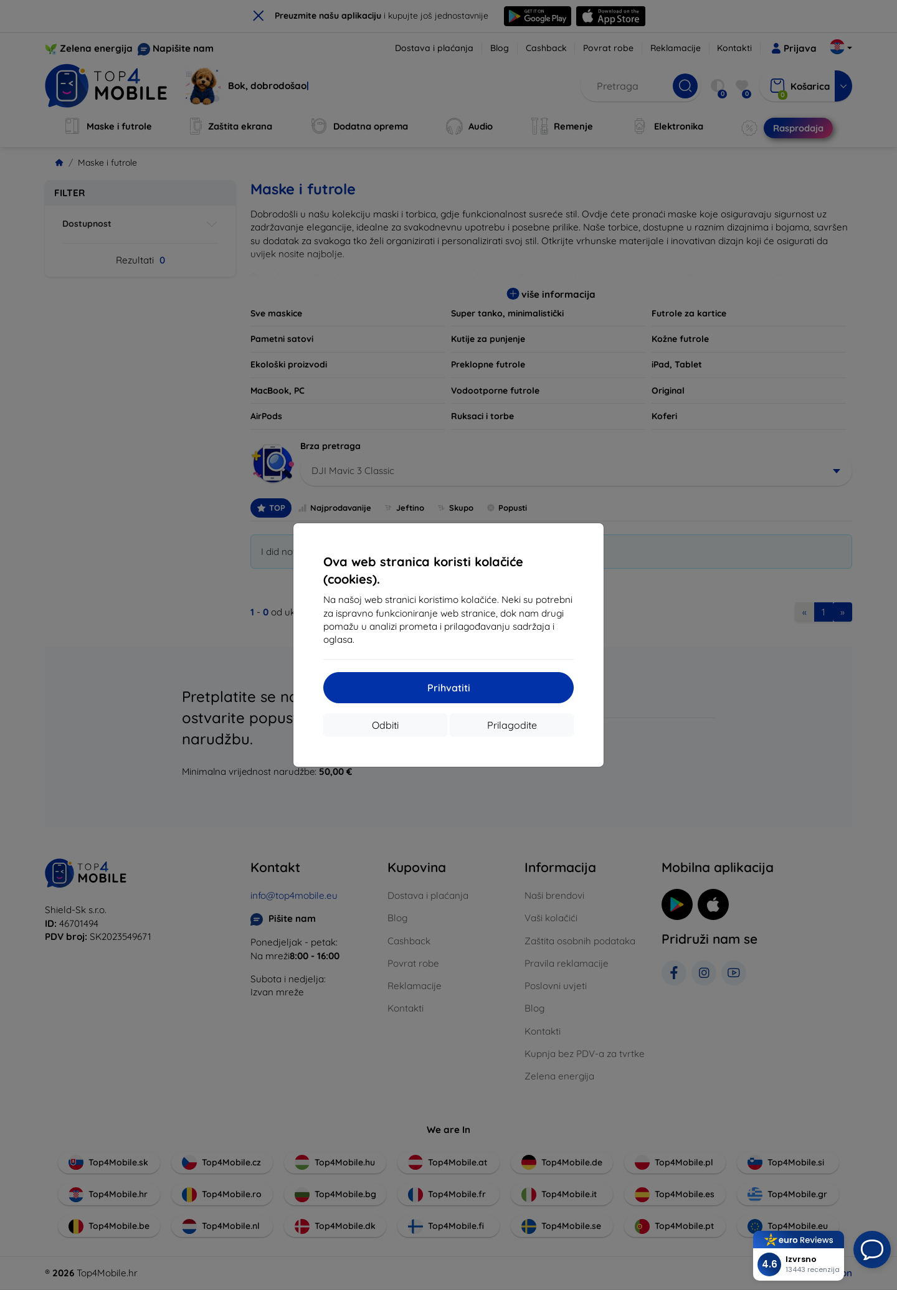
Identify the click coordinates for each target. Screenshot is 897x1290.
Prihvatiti (448, 687)
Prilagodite (512, 725)
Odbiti (385, 725)
